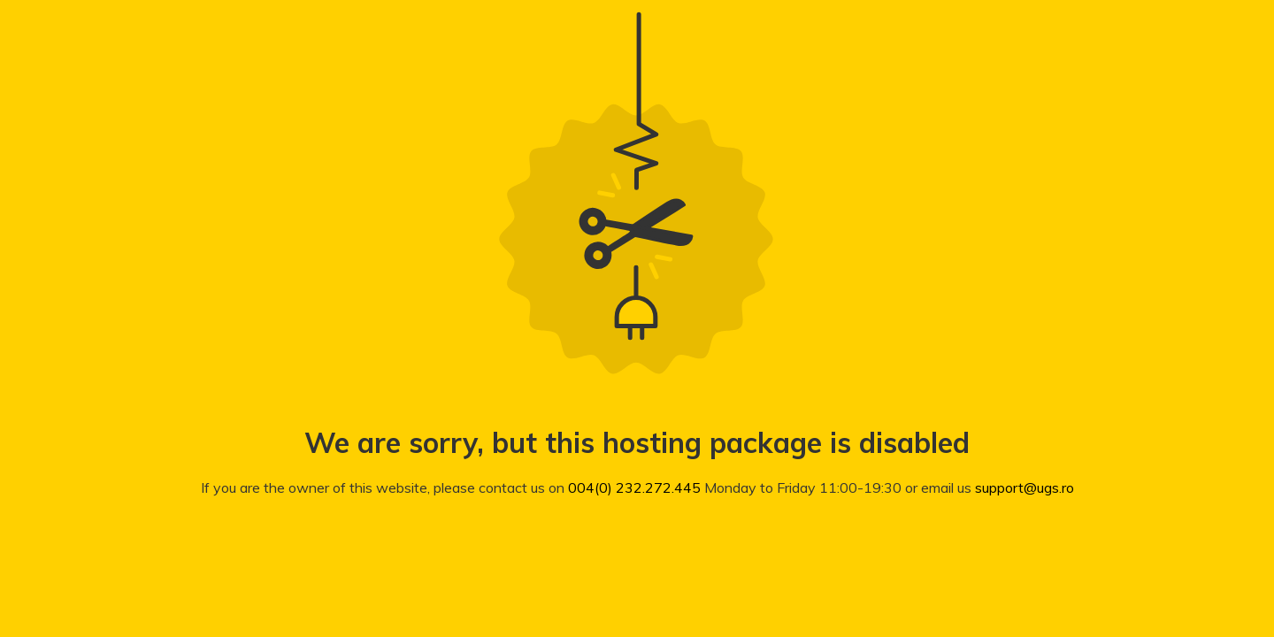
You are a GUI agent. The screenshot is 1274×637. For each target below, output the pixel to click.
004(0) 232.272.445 (634, 487)
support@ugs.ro (1024, 487)
